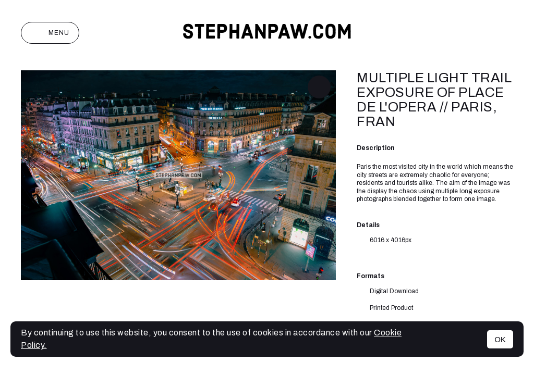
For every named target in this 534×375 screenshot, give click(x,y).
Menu (50, 33)
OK (500, 339)
